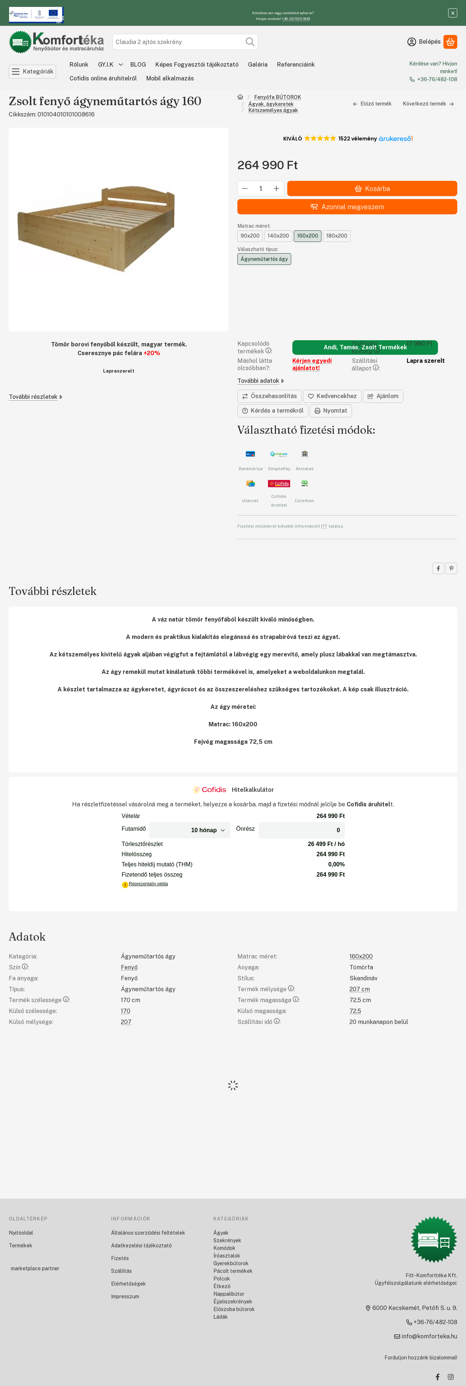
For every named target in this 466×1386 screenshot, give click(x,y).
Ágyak (221, 1233)
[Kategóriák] (32, 72)
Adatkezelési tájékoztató (141, 1245)
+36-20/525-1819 (296, 18)
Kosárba (372, 188)
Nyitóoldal (21, 1233)
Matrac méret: (253, 226)
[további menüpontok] (121, 65)
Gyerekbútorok (231, 1263)
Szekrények (227, 1240)
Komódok (224, 1248)
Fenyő (129, 967)
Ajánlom (383, 396)
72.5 (355, 1011)
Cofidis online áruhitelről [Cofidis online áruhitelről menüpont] (103, 78)
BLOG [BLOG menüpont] (138, 64)
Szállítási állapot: (366, 364)
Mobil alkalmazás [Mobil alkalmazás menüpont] (170, 78)
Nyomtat (331, 410)
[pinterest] (451, 568)
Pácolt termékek (233, 1271)
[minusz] (245, 188)
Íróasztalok (226, 1256)
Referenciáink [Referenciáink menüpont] (296, 64)
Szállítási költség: (366, 347)
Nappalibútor (228, 1294)
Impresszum (125, 1296)
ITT (324, 526)
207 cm (360, 989)
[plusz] (276, 188)
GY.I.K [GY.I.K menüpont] (106, 64)
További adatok (260, 380)
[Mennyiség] (261, 188)
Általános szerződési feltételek (148, 1233)
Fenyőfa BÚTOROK (277, 97)
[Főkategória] (240, 97)
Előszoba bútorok (234, 1309)
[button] (347, 139)
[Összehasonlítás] (269, 396)
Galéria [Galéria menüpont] (258, 64)
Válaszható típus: (257, 249)
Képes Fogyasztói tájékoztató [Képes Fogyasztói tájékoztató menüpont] (196, 64)
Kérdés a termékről (273, 410)
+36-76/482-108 (437, 79)
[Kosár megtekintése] (450, 42)
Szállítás (121, 1271)
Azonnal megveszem (347, 207)
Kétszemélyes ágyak (273, 110)
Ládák (220, 1317)
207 (126, 1021)
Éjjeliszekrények (232, 1301)
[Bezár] (452, 12)
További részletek (35, 396)
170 (125, 1011)
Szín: (19, 967)
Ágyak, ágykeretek (271, 104)
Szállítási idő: (259, 1021)
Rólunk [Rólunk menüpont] (79, 64)
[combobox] (185, 42)
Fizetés (120, 1258)
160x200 (361, 956)
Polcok (221, 1279)
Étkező (221, 1286)
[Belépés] (424, 42)
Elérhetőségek (128, 1284)
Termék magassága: (268, 1000)
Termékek (20, 1245)
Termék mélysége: (266, 989)
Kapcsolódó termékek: (254, 347)
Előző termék (372, 104)
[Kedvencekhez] (332, 396)
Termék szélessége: (39, 1000)
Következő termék (428, 104)
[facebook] (438, 568)
